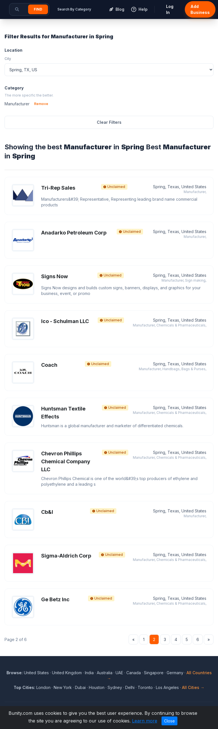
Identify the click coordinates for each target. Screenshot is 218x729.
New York (63, 687)
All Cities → (193, 687)
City (8, 58)
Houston (96, 687)
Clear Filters (109, 122)
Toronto (145, 687)
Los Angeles (167, 687)
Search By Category (74, 9)
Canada (133, 672)
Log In (169, 9)
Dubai (80, 687)
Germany (175, 672)
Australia (104, 672)
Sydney (115, 687)
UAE (119, 672)
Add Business (200, 9)
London (43, 687)
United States (36, 672)
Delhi (130, 687)
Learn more (144, 721)
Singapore (154, 672)
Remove (41, 104)
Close (169, 720)
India (89, 672)
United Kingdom (67, 672)
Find (38, 9)
